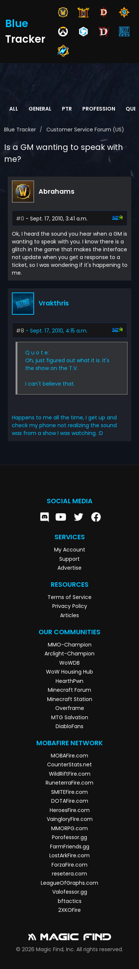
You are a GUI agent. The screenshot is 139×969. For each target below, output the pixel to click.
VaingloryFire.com (70, 819)
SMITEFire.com (69, 792)
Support (69, 559)
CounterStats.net (69, 764)
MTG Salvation (69, 717)
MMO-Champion (70, 644)
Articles (69, 615)
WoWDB (69, 663)
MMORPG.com (69, 828)
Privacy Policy (69, 606)
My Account (69, 549)
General (40, 108)
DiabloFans (69, 726)
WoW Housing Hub (69, 671)
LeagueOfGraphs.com (69, 883)
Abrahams (57, 191)
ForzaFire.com (69, 864)
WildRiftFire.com (69, 774)
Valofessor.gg (69, 892)
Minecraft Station (69, 699)
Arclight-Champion (69, 653)
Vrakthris (54, 303)
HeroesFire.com (70, 810)
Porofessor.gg (69, 837)
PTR (67, 108)
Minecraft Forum (69, 690)
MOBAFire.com (69, 755)
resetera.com (69, 873)
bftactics (70, 901)
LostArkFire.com (69, 855)
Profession (98, 108)
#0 (20, 218)
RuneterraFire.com (69, 782)
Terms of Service (69, 597)
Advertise (69, 568)
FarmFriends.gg (69, 846)
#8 (20, 330)
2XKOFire (69, 910)
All (13, 108)
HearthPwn (69, 681)
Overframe (69, 708)
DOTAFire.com (69, 801)
